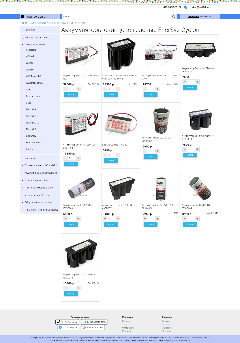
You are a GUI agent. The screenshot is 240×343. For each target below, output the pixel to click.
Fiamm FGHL (32, 123)
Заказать (167, 328)
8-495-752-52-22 (67, 322)
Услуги (125, 324)
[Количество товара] (72, 89)
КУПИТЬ (71, 95)
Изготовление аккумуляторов (41, 209)
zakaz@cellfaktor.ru (201, 7)
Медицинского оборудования (41, 172)
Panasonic (31, 50)
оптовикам (186, 2)
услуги (144, 2)
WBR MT (30, 69)
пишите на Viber (93, 327)
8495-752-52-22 (172, 7)
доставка (213, 2)
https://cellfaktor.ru (202, 338)
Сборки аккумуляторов (38, 202)
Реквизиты (127, 331)
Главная (24, 23)
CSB (28, 89)
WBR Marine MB (33, 76)
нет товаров (200, 16)
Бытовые (30, 29)
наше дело (157, 2)
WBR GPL (30, 63)
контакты (132, 2)
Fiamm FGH (32, 116)
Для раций (29, 158)
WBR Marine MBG (34, 83)
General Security (33, 96)
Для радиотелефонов (35, 37)
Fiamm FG (31, 109)
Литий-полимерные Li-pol (39, 187)
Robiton (30, 149)
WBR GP (30, 56)
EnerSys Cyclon (33, 142)
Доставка (167, 331)
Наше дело (127, 321)
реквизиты (171, 2)
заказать (200, 2)
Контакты (167, 324)
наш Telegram (68, 327)
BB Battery (31, 136)
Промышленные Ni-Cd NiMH (41, 165)
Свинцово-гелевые (58, 23)
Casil (28, 103)
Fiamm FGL (31, 129)
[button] (173, 16)
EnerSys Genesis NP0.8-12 (114, 145)
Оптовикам (128, 328)
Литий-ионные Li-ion (36, 180)
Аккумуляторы (38, 23)
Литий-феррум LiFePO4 (36, 195)
